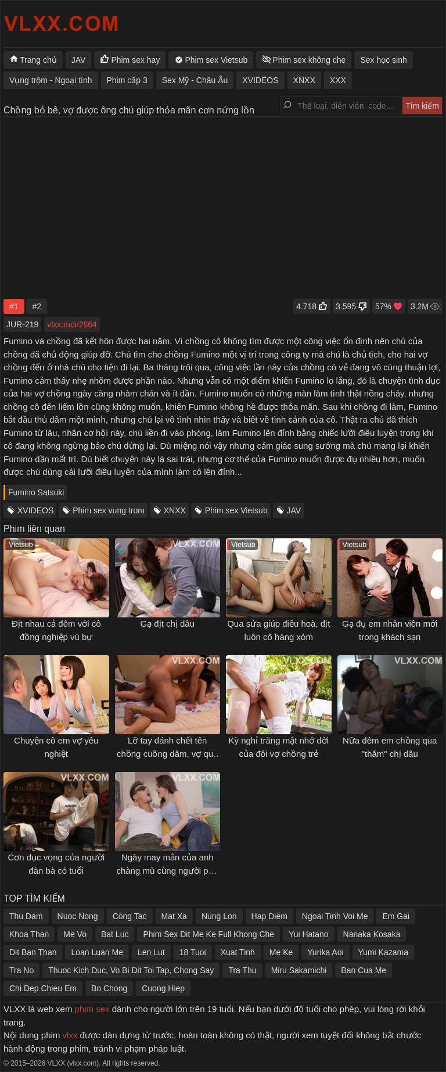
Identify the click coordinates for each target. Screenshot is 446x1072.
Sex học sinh (383, 60)
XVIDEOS (35, 510)
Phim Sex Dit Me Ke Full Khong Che (208, 934)
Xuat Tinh (238, 952)
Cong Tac (130, 916)
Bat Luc (114, 934)
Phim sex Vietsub (236, 510)
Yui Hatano (309, 934)
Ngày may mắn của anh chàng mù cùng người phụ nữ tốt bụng (167, 870)
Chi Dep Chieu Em (43, 988)
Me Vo (75, 934)
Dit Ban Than (32, 952)
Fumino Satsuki (36, 492)
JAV (294, 510)
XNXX (175, 510)
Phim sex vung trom (109, 510)
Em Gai (395, 916)
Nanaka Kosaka (372, 934)
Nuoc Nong (77, 916)
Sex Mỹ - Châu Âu (195, 80)
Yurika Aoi (325, 952)
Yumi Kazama (383, 952)
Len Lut (151, 952)
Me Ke (281, 952)
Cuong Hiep (163, 988)
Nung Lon (219, 916)
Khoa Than (29, 934)
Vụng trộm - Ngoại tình (50, 80)
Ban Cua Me (363, 970)
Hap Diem (269, 916)
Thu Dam (26, 916)
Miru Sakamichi (299, 970)
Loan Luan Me (97, 952)
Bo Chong (109, 988)
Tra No (21, 970)
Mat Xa (174, 916)
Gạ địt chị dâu (167, 623)
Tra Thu (242, 970)
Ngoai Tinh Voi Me (335, 916)
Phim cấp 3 (127, 80)
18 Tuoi (192, 952)
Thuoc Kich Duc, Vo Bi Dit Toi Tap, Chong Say (131, 970)
